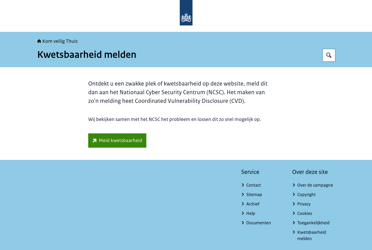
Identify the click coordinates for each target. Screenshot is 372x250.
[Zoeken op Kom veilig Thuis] (329, 55)
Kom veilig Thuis (57, 41)
